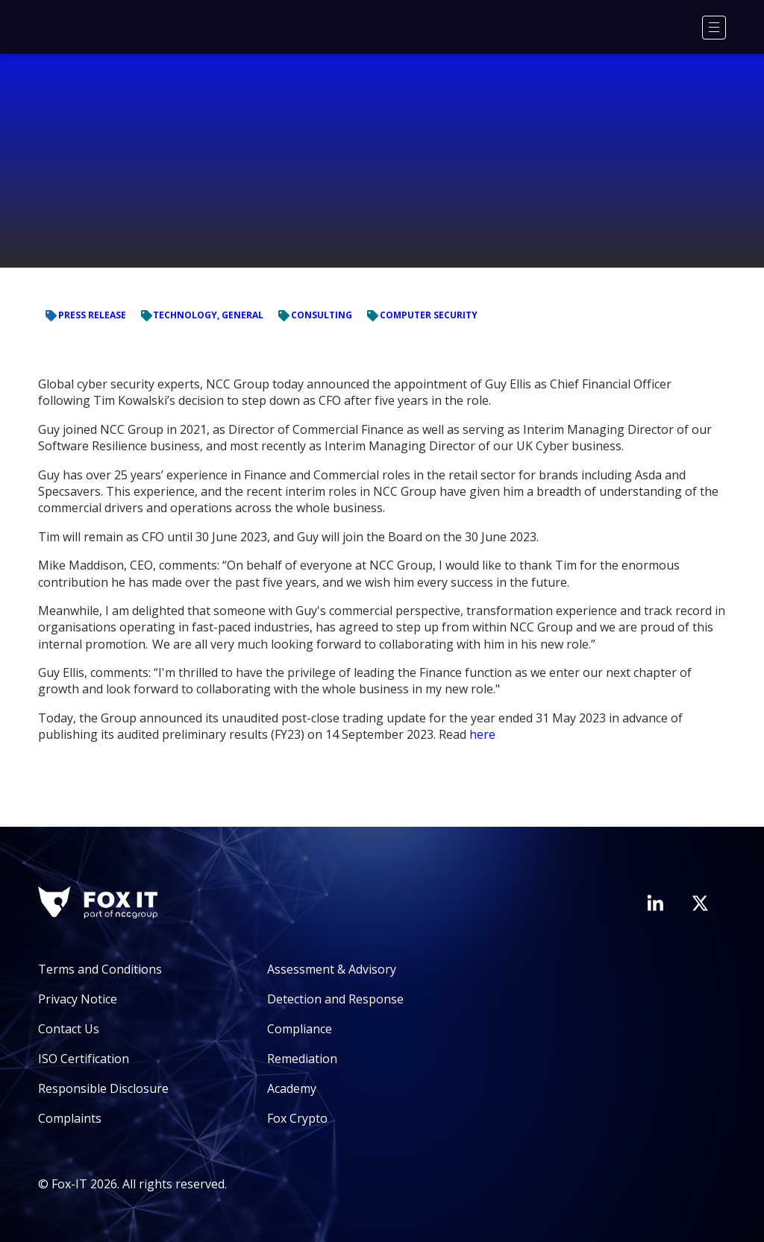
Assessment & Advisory (331, 969)
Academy (291, 1088)
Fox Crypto (297, 1118)
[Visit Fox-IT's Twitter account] (700, 902)
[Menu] (714, 28)
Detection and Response (335, 999)
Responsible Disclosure (103, 1088)
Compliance (299, 1029)
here (482, 734)
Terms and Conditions (100, 969)
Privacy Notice (77, 999)
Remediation (302, 1058)
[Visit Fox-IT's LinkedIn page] (655, 903)
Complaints (69, 1118)
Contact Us (68, 1029)
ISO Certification (83, 1058)
